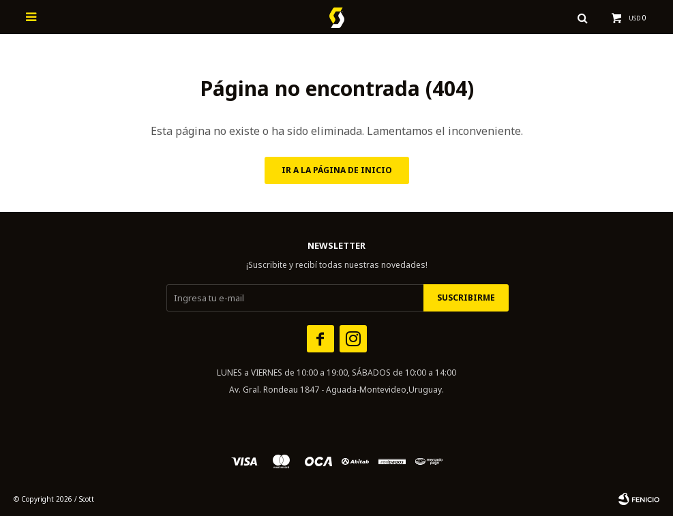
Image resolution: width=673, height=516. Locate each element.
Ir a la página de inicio (337, 170)
